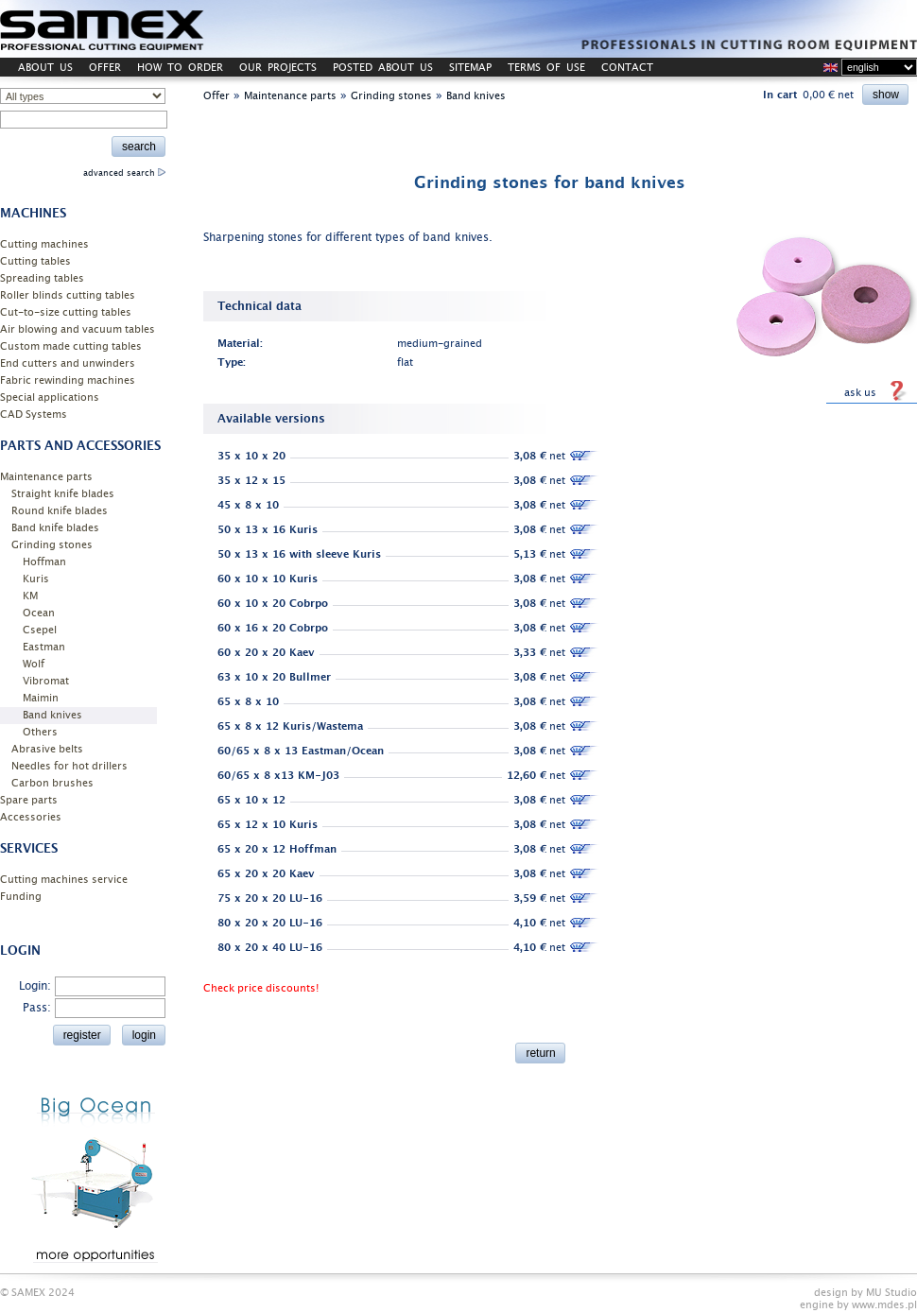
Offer (216, 96)
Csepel (40, 630)
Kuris (36, 579)
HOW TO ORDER (180, 68)
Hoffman (44, 562)
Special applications (49, 397)
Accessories (30, 817)
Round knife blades (59, 511)
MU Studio (891, 1293)
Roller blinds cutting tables (67, 295)
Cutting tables (35, 261)
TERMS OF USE (546, 68)
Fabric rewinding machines (67, 380)
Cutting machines (44, 244)
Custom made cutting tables (71, 346)
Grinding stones (52, 545)
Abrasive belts (47, 749)
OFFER (105, 68)
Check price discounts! (261, 988)
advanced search (124, 173)
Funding (21, 897)
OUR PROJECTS (278, 68)
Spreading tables (42, 278)
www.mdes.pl (884, 1305)
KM (30, 596)
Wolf (33, 664)
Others (40, 732)
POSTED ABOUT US (383, 68)
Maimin (41, 698)
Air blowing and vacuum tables (77, 329)
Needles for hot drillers (69, 766)
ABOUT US (45, 68)
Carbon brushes (52, 783)
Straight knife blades (62, 494)
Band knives (52, 715)
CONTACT (627, 68)
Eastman (44, 647)
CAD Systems (33, 414)
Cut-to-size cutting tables (65, 312)
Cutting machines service (64, 880)
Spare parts (29, 800)
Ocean (39, 613)
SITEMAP (470, 68)
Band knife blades (55, 528)
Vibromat (46, 681)
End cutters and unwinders (67, 363)
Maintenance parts (46, 477)
